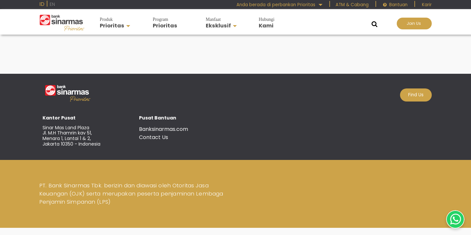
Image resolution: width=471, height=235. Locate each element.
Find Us (416, 95)
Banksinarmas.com (163, 129)
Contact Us (153, 137)
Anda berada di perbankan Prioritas (279, 5)
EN (52, 4)
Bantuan (395, 5)
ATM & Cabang (352, 5)
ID (41, 4)
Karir (426, 5)
